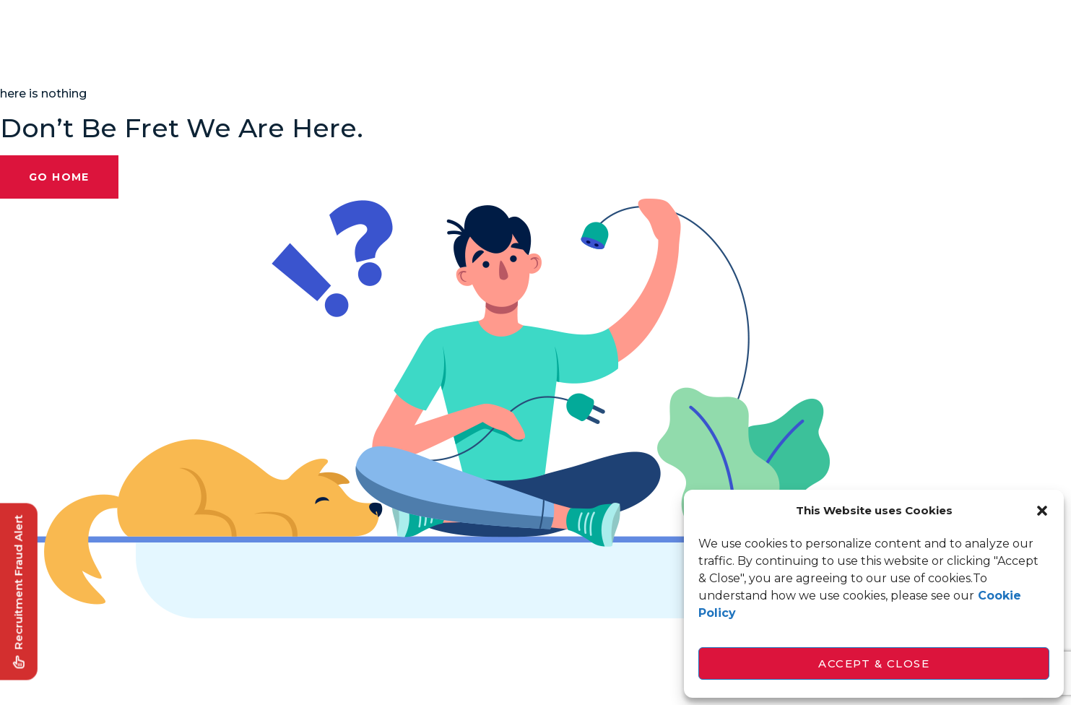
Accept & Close (873, 663)
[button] (1042, 510)
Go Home (59, 176)
